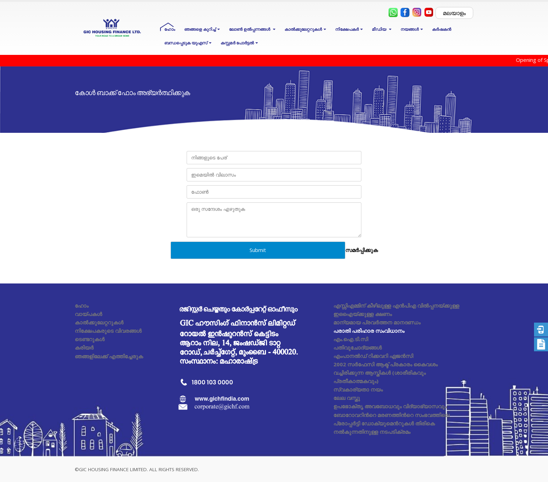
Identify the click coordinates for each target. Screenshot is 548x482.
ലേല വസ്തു (346, 397)
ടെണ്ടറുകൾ (89, 339)
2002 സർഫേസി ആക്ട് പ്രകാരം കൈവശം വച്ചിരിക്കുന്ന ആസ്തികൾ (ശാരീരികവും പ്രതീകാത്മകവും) (385, 372)
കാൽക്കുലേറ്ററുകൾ (99, 322)
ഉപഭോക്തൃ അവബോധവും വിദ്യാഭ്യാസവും (390, 406)
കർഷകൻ (441, 29)
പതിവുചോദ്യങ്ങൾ (357, 347)
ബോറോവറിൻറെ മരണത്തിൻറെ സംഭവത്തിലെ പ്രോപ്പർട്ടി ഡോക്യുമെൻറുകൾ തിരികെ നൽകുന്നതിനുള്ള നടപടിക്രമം (391, 423)
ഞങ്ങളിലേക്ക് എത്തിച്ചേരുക (109, 356)
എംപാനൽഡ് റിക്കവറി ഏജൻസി (373, 355)
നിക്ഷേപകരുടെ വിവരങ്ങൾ (108, 330)
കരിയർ (84, 347)
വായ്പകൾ (88, 313)
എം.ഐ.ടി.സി (350, 339)
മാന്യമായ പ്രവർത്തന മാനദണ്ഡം (376, 322)
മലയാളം (454, 13)
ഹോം (169, 29)
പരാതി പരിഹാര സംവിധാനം (368, 330)
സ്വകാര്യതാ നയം (358, 389)
